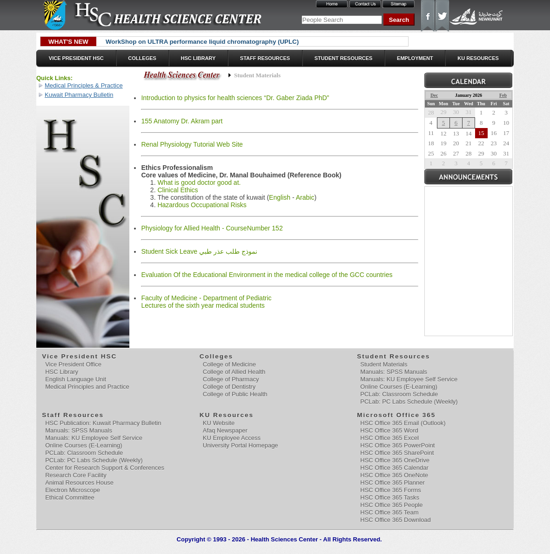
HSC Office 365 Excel (389, 437)
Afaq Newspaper (225, 430)
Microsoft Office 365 (397, 415)
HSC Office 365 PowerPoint (397, 445)
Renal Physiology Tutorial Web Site (191, 144)
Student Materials (383, 364)
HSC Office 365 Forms (390, 489)
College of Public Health (235, 394)
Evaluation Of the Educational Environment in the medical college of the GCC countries (266, 274)
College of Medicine (229, 364)
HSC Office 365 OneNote (394, 475)
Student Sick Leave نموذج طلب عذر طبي (199, 251)
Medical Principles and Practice (87, 386)
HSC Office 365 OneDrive (394, 460)
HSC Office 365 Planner (392, 482)
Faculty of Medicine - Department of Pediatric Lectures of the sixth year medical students (206, 301)
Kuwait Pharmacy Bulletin (79, 94)
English (279, 197)
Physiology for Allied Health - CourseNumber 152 (211, 228)
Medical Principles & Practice (84, 85)
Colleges (142, 58)
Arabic (305, 197)
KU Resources (478, 58)
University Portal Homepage (240, 445)
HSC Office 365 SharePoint (397, 452)
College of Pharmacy (231, 379)
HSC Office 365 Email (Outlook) (402, 422)
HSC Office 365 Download (395, 519)
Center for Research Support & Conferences (104, 467)
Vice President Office (73, 364)
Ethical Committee (69, 497)
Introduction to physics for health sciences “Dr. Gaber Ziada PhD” (235, 97)
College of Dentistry (229, 386)
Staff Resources (265, 58)
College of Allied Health (234, 371)
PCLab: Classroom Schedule (399, 394)
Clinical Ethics (177, 190)
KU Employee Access (232, 437)
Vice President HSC (76, 58)
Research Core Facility (76, 475)
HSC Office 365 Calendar (394, 467)
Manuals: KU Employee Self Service (408, 379)
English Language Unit (75, 379)
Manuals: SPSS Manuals (393, 371)
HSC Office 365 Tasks (389, 497)
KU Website (219, 422)
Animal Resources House (79, 482)
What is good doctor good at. (199, 182)
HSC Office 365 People (391, 504)
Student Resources (344, 58)
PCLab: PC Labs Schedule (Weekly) (408, 401)
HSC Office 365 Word (389, 430)
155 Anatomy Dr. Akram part (181, 121)
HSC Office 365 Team (389, 512)
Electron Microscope (72, 489)
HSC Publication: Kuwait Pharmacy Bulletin (103, 422)
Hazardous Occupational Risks (201, 205)
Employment (415, 58)
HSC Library (198, 58)
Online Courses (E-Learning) (398, 386)
